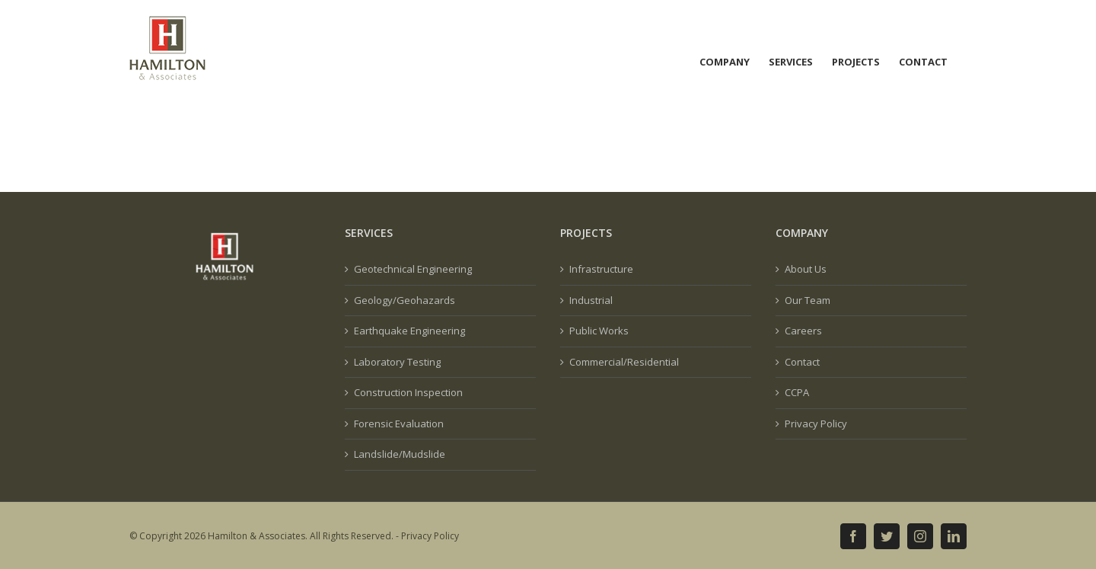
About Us (806, 269)
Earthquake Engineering (409, 330)
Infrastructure (601, 269)
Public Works (599, 330)
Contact (802, 362)
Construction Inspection (408, 392)
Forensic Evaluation (399, 423)
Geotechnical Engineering (413, 269)
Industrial (591, 300)
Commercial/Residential (624, 362)
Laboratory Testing (397, 362)
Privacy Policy (816, 423)
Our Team (807, 300)
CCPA (797, 392)
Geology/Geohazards (404, 300)
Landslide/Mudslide (399, 454)
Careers (803, 330)
